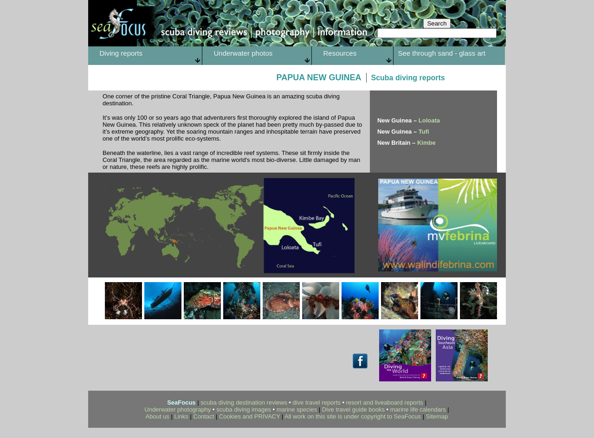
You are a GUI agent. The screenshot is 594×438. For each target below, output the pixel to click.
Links (181, 416)
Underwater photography (177, 409)
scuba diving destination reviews (243, 402)
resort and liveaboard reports (384, 402)
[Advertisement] (183, 354)
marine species (297, 409)
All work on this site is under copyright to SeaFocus (352, 416)
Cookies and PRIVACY (249, 416)
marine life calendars (418, 409)
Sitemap (437, 416)
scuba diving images (243, 409)
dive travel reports (316, 402)
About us (157, 416)
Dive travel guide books (353, 409)
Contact (205, 416)
